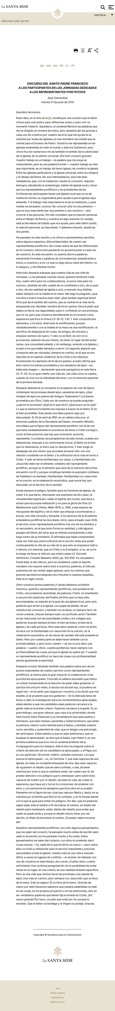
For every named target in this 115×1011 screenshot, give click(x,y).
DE (42, 65)
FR (61, 65)
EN (49, 65)
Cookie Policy (57, 997)
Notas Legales (57, 993)
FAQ (57, 988)
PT (73, 65)
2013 (18, 21)
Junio (25, 21)
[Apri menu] (111, 7)
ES (55, 65)
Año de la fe (43, 118)
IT (67, 65)
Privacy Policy (57, 1002)
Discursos (8, 21)
